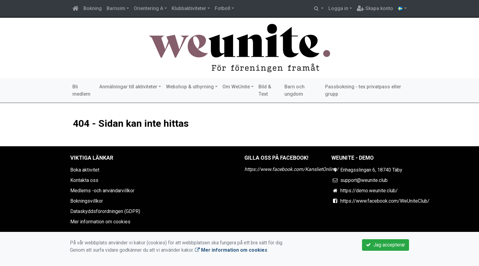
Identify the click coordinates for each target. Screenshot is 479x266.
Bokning (92, 8)
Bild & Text (264, 90)
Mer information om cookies (100, 222)
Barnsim (116, 8)
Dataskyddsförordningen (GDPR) (105, 211)
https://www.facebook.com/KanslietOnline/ (291, 169)
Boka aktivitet (84, 170)
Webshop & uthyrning (190, 87)
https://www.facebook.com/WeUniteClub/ (385, 201)
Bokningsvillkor (86, 201)
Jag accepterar (385, 245)
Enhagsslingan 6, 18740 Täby (371, 170)
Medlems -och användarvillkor (102, 190)
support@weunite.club (364, 180)
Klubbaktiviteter (189, 8)
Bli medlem (81, 90)
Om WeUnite (236, 87)
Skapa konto (375, 8)
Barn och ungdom (294, 90)
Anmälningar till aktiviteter (128, 87)
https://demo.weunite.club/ (369, 190)
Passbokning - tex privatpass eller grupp (363, 90)
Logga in (338, 8)
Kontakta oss (84, 180)
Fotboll (222, 8)
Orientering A (148, 8)
